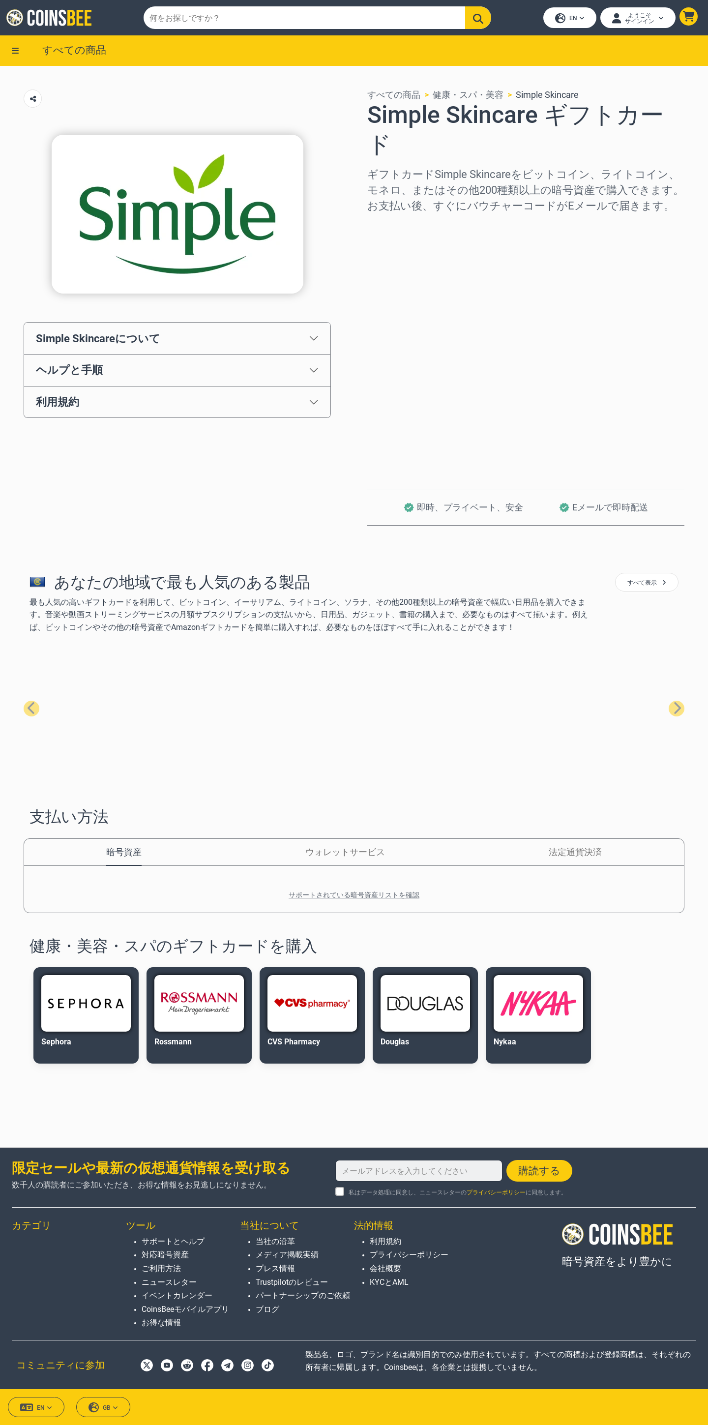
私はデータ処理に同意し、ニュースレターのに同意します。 (458, 1192)
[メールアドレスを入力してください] (418, 1171)
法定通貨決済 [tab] (575, 855)
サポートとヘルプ (173, 1241)
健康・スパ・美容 (468, 97)
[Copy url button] (33, 101)
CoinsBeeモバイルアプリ (185, 1309)
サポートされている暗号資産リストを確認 (354, 898)
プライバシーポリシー (496, 1192)
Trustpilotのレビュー (292, 1282)
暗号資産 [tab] (124, 855)
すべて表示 (646, 585)
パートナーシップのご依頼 (303, 1295)
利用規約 (57, 404)
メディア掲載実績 (287, 1254)
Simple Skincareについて (98, 340)
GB (103, 1407)
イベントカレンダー (177, 1295)
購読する (539, 1171)
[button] (687, 18)
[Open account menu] (636, 19)
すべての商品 (74, 53)
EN (568, 20)
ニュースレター (169, 1282)
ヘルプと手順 (69, 372)
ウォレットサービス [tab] (345, 855)
